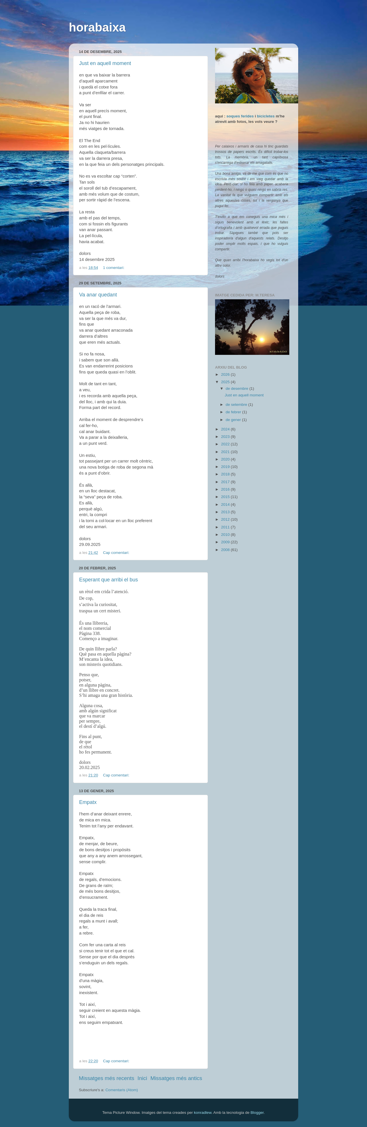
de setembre (237, 404)
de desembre (237, 388)
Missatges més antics (176, 1078)
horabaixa (97, 27)
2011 (226, 527)
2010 (226, 534)
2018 (226, 474)
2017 (226, 482)
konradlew (202, 1112)
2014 (226, 504)
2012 (226, 519)
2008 (226, 550)
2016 (226, 489)
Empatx (88, 802)
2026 (226, 374)
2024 (226, 429)
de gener (234, 420)
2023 (226, 436)
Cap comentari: (116, 552)
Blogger (257, 1112)
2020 (226, 459)
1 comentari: (114, 267)
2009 (226, 542)
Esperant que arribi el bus (108, 580)
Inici (142, 1078)
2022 (226, 444)
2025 (226, 382)
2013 (226, 512)
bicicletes (266, 116)
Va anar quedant (98, 295)
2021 (226, 452)
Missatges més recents (106, 1078)
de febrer (234, 412)
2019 (226, 467)
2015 (226, 497)
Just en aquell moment (105, 63)
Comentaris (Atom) (122, 1090)
